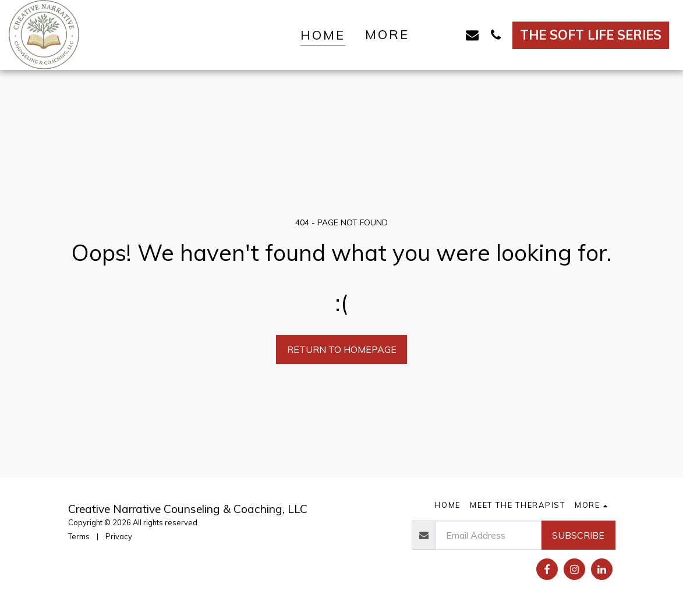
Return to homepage (342, 349)
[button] (449, 34)
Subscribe (578, 535)
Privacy (118, 536)
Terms (79, 536)
